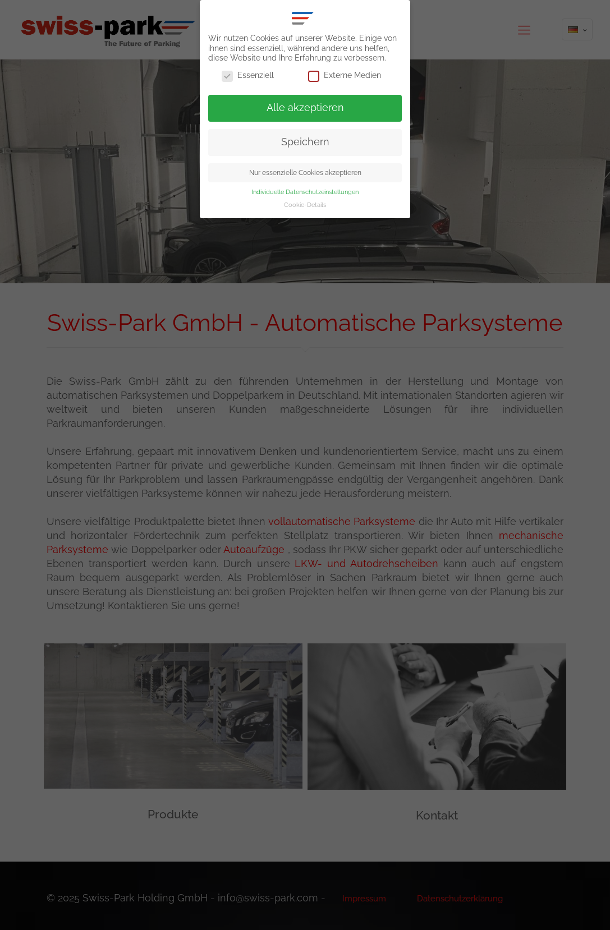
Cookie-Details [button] (305, 204)
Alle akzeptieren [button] (305, 107)
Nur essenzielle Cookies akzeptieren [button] (305, 172)
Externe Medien (344, 76)
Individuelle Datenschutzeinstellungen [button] (305, 191)
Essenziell (248, 76)
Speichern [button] (305, 142)
